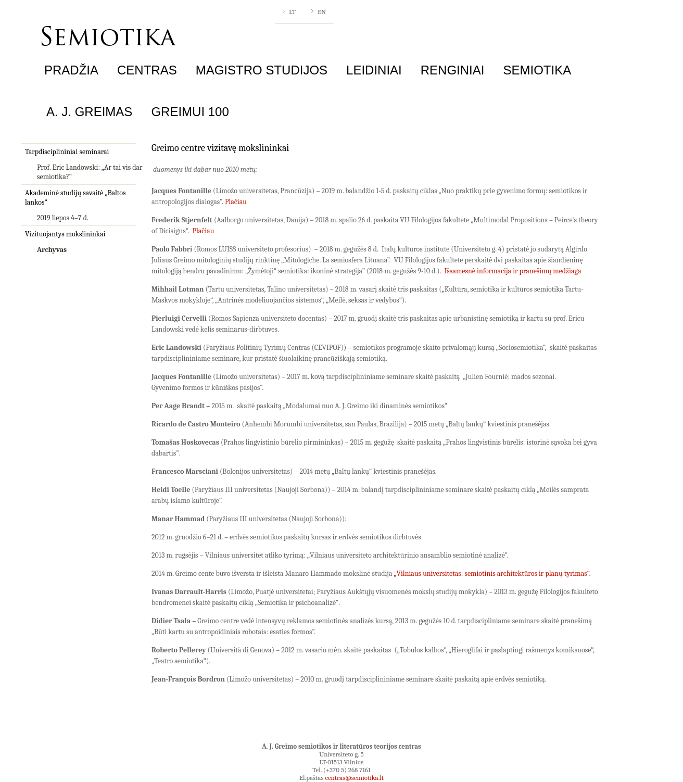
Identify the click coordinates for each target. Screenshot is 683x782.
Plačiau (236, 201)
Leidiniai (374, 70)
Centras (147, 70)
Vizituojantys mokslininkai (65, 234)
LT (292, 12)
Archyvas (52, 249)
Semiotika (537, 70)
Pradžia (71, 70)
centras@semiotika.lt (354, 777)
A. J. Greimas (89, 112)
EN (322, 12)
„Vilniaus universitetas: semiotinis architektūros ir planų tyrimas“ (491, 573)
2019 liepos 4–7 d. (62, 217)
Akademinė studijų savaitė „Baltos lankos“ (75, 197)
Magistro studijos (261, 70)
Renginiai (453, 70)
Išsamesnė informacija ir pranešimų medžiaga (513, 271)
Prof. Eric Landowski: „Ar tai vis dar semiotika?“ (90, 172)
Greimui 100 (190, 112)
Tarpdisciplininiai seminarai (67, 151)
